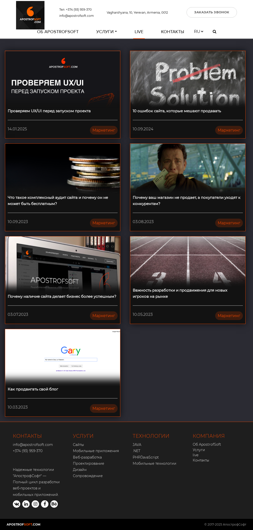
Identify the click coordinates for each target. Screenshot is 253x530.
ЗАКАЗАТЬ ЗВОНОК (212, 12)
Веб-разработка (87, 457)
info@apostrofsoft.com (76, 16)
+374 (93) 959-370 (27, 451)
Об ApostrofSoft (58, 31)
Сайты (78, 444)
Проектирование (88, 463)
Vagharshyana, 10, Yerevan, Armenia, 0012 (137, 12)
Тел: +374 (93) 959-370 (75, 9)
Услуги (105, 31)
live (139, 31)
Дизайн (79, 469)
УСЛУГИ (83, 436)
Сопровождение (88, 476)
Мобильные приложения (96, 451)
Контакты (172, 31)
